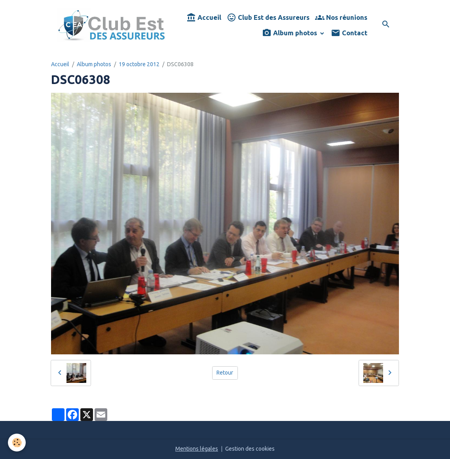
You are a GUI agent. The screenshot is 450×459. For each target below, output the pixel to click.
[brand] (112, 25)
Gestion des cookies (250, 449)
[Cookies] (17, 442)
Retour (224, 372)
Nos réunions (341, 17)
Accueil (203, 17)
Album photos (290, 33)
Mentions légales (196, 449)
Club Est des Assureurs (268, 17)
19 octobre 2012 (139, 64)
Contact (349, 33)
